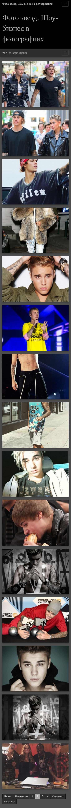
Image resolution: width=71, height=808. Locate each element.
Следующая (58, 796)
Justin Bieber (19, 53)
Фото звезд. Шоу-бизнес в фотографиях (27, 4)
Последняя (9, 801)
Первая (7, 796)
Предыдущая (21, 796)
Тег (9, 53)
